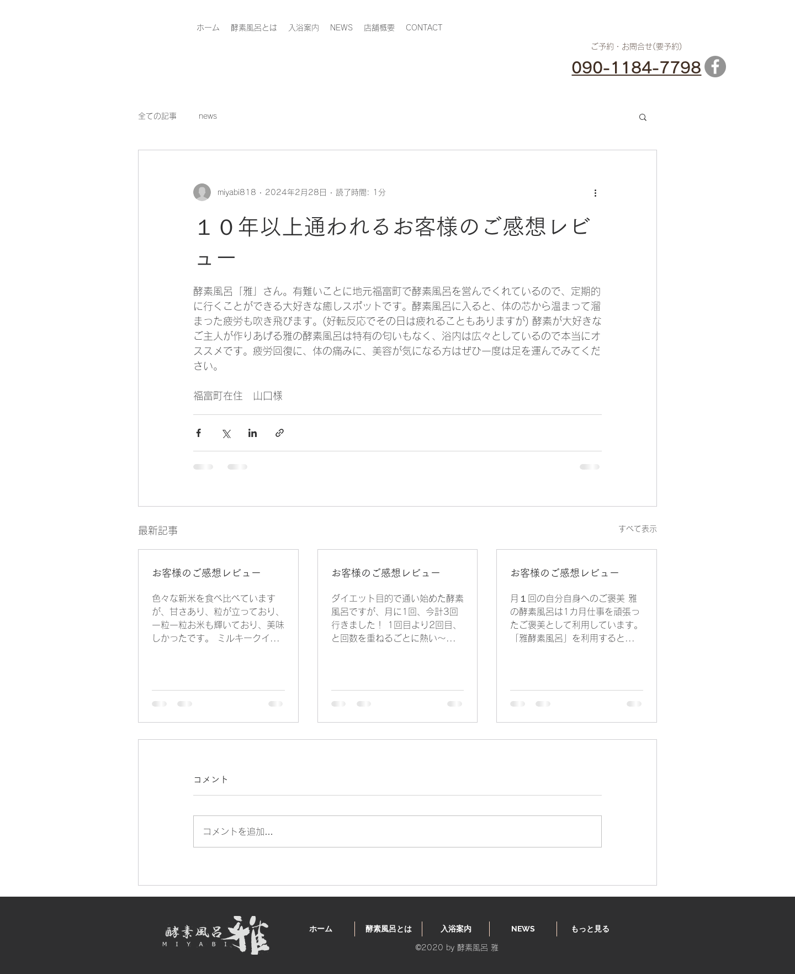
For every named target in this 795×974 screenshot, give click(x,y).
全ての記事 (157, 116)
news (208, 116)
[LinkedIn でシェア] (252, 433)
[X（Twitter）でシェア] (225, 433)
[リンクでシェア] (279, 433)
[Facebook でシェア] (198, 433)
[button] (643, 116)
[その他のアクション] (595, 192)
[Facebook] (715, 66)
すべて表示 (637, 529)
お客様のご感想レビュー (206, 573)
